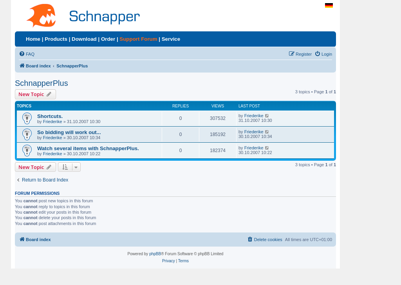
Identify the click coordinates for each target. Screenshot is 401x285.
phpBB (155, 254)
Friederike (52, 121)
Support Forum (138, 39)
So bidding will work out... (69, 132)
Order (108, 39)
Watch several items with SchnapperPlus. (88, 148)
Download (84, 39)
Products (56, 39)
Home (33, 39)
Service (171, 39)
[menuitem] (26, 54)
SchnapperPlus (41, 83)
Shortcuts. (50, 116)
